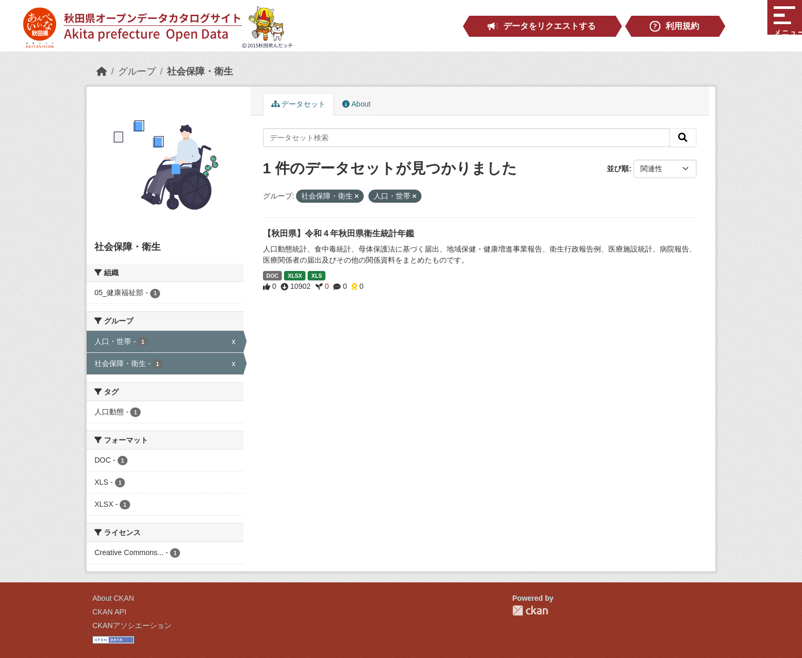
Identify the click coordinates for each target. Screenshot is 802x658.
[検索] (683, 137)
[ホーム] (102, 71)
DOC (272, 276)
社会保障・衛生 (200, 71)
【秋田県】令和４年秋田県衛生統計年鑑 (338, 233)
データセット (298, 104)
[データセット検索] (466, 137)
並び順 (618, 168)
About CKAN (113, 598)
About (356, 104)
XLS (316, 276)
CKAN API (109, 612)
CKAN (530, 610)
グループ (137, 71)
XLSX (295, 276)
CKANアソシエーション (132, 625)
